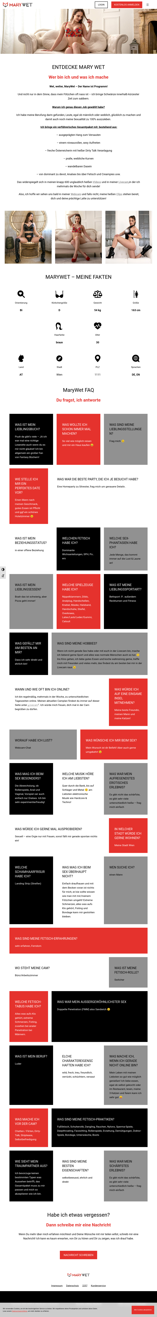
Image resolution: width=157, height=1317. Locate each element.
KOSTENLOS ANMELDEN (126, 4)
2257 (84, 1285)
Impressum (57, 1285)
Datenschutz (72, 1285)
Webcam (76, 194)
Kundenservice (98, 1285)
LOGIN (101, 4)
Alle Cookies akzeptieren (143, 1310)
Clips (119, 194)
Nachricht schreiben (78, 1255)
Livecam (124, 182)
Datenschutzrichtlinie (19, 1311)
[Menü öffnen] (147, 5)
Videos (97, 182)
